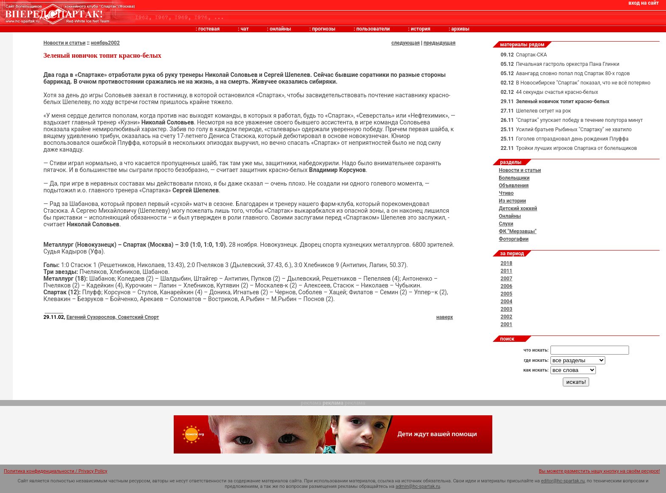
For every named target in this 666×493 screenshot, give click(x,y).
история (420, 29)
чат (244, 29)
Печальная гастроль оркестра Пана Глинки (568, 64)
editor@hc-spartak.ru (563, 481)
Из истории (512, 201)
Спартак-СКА (531, 55)
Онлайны (510, 216)
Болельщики (514, 178)
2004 (507, 301)
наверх (444, 317)
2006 (507, 286)
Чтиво (506, 193)
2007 (507, 279)
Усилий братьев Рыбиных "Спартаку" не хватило (574, 129)
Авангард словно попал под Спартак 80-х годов (573, 73)
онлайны (280, 29)
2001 (507, 324)
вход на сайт (644, 3)
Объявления (514, 186)
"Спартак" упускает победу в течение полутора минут (579, 120)
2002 (507, 317)
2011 (507, 271)
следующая (405, 43)
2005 (507, 294)
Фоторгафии (514, 239)
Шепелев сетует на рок (543, 111)
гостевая (209, 29)
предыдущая (439, 43)
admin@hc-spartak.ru (417, 486)
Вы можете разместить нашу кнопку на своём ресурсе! (599, 471)
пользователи (373, 29)
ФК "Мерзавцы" (518, 231)
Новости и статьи (64, 43)
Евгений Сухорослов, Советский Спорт (112, 317)
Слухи (506, 224)
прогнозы (324, 29)
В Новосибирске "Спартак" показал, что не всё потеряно (583, 83)
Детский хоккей (518, 208)
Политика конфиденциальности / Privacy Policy (55, 471)
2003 (507, 309)
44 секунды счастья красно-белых (557, 92)
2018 (507, 263)
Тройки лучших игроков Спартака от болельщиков (576, 148)
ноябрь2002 (105, 43)
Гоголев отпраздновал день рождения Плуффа (572, 139)
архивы (461, 29)
